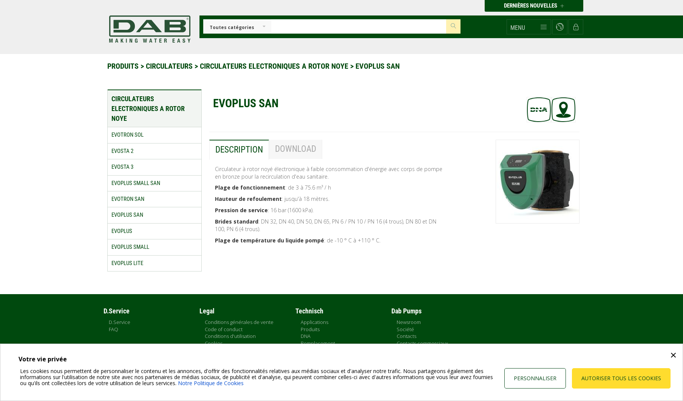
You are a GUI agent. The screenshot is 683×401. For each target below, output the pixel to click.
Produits (124, 66)
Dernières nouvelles (534, 5)
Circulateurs (170, 66)
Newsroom (409, 322)
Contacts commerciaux (422, 343)
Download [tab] (295, 149)
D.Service (119, 322)
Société (405, 329)
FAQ (113, 329)
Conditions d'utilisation (230, 336)
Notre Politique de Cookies (211, 383)
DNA (306, 336)
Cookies (214, 343)
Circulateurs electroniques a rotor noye (275, 66)
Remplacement (318, 343)
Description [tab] (239, 150)
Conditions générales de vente (239, 322)
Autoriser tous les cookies (621, 378)
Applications (314, 322)
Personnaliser (535, 378)
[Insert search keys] (358, 26)
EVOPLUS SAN (377, 66)
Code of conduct (224, 329)
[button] (529, 27)
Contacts (406, 336)
